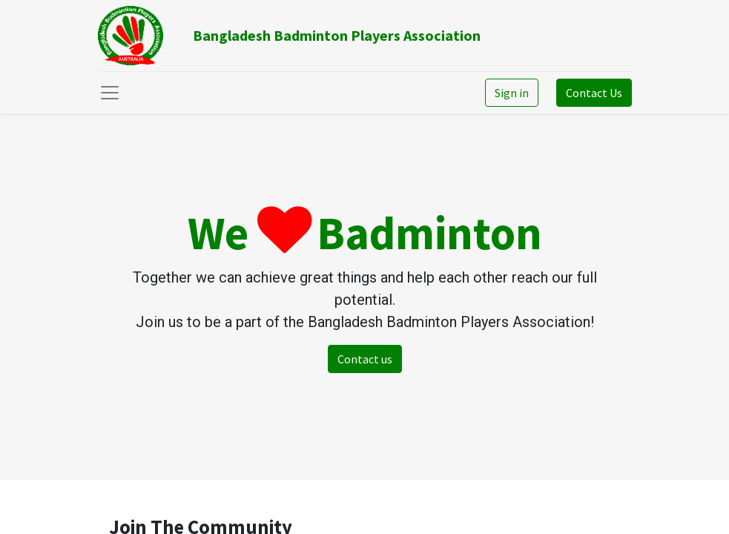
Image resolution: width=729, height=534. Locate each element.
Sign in (512, 92)
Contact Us (594, 92)
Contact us (364, 359)
